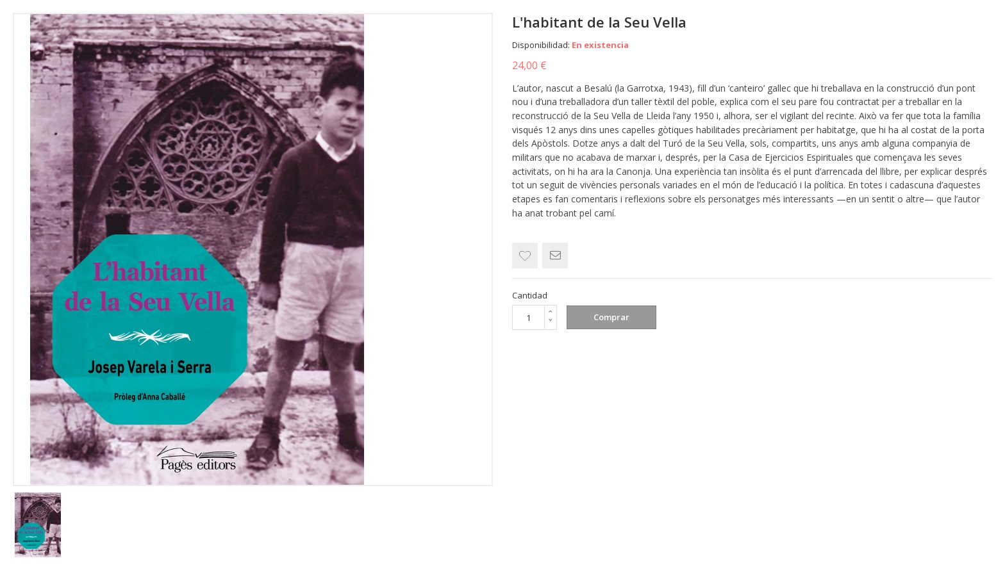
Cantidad (529, 295)
